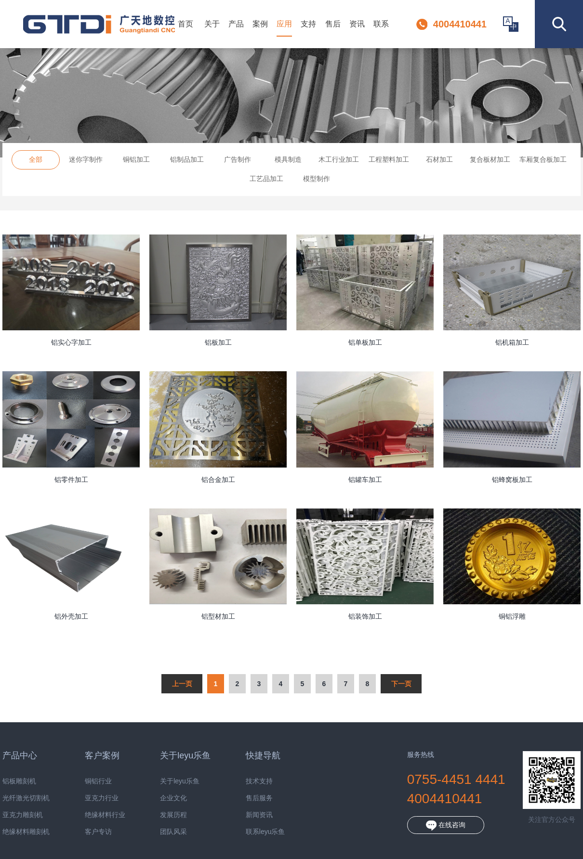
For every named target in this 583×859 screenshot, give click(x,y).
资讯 (357, 24)
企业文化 (159, 798)
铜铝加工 (136, 159)
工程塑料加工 (389, 159)
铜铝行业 (84, 781)
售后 (333, 24)
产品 (236, 24)
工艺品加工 (266, 178)
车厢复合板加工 (543, 159)
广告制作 (237, 159)
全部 (35, 159)
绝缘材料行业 (91, 815)
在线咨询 (431, 825)
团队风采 (159, 831)
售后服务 (245, 798)
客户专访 (84, 831)
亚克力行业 (88, 798)
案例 (260, 24)
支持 (308, 24)
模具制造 (288, 159)
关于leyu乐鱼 (166, 781)
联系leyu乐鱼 (251, 831)
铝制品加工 (187, 159)
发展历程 (159, 815)
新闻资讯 (245, 815)
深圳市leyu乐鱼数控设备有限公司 (99, 24)
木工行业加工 (338, 159)
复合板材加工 (490, 159)
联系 (381, 24)
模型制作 (316, 178)
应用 (284, 24)
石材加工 (439, 159)
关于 (212, 24)
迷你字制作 (86, 159)
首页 (185, 24)
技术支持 (245, 781)
